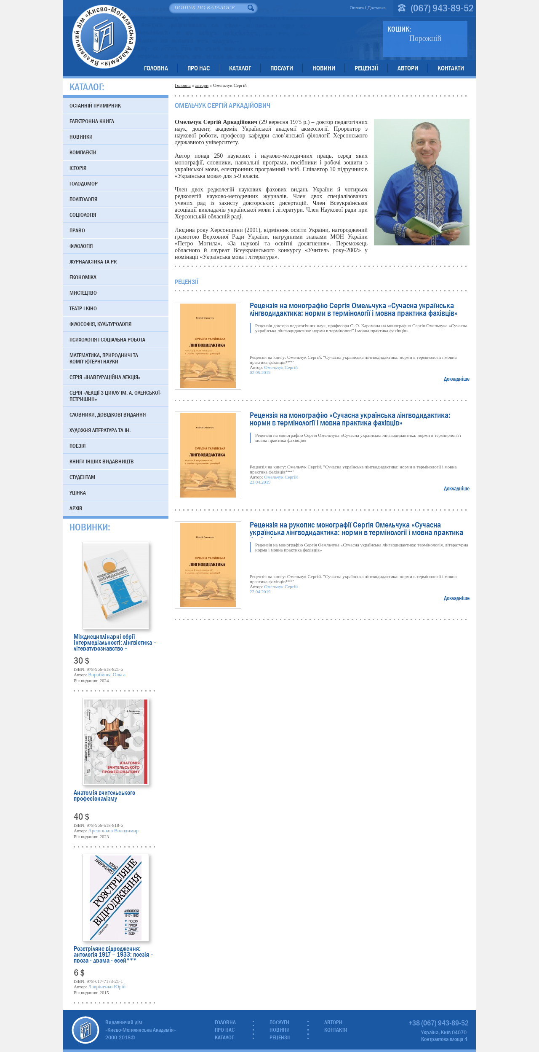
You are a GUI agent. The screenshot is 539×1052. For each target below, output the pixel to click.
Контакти (451, 68)
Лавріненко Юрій (106, 987)
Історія (77, 168)
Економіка (82, 277)
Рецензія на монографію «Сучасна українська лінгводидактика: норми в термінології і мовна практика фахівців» (350, 420)
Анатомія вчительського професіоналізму (104, 796)
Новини (323, 68)
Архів (76, 508)
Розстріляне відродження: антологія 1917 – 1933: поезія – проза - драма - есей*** (114, 954)
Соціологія (82, 214)
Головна (156, 68)
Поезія (77, 445)
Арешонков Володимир (113, 831)
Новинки (81, 136)
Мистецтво (83, 292)
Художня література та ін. (100, 430)
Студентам (82, 477)
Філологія (81, 246)
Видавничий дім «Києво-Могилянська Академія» (104, 36)
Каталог (240, 68)
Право (77, 230)
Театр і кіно (83, 308)
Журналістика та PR (93, 261)
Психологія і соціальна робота (107, 339)
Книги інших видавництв (101, 461)
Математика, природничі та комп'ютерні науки (103, 358)
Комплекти (82, 152)
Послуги (281, 68)
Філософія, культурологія (100, 324)
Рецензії (366, 68)
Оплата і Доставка (368, 7)
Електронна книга (91, 121)
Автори (408, 68)
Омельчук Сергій (281, 367)
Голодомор (83, 183)
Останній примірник (95, 105)
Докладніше (457, 378)
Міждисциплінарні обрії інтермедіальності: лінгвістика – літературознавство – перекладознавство (115, 642)
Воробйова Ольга (106, 675)
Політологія (83, 199)
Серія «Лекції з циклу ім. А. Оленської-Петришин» (115, 396)
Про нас (198, 68)
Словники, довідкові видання (107, 414)
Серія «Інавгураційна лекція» (104, 377)
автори (201, 85)
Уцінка (77, 492)
